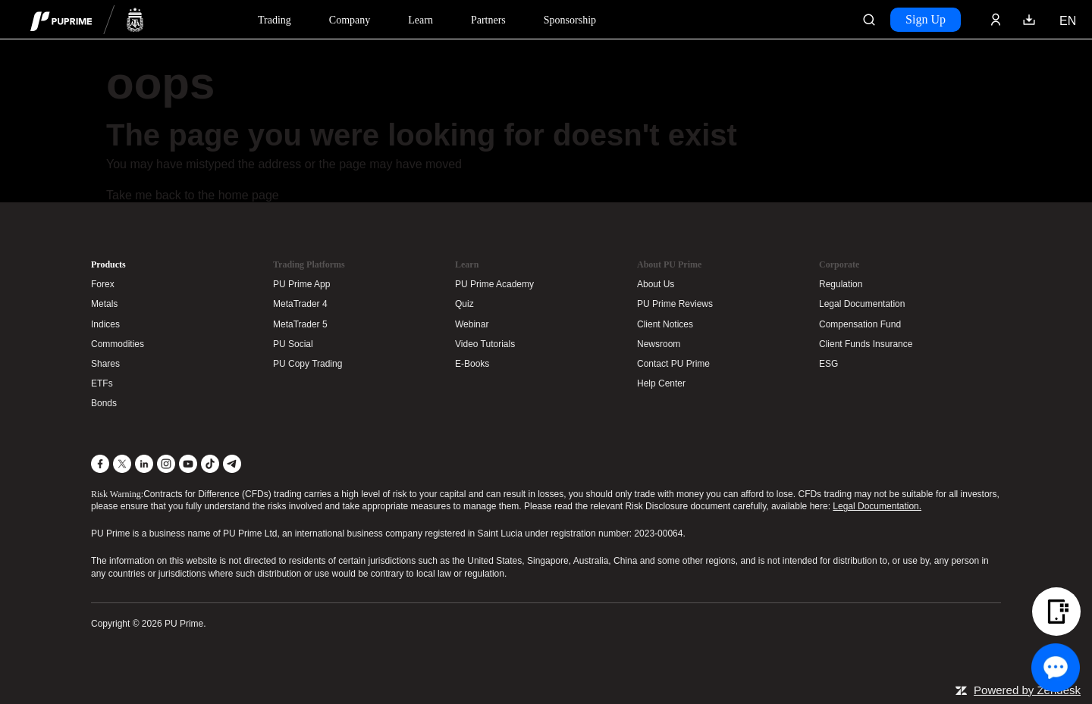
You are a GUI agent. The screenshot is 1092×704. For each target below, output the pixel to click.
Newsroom (658, 344)
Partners (488, 20)
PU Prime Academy (494, 284)
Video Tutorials (485, 344)
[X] (122, 464)
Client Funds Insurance (865, 344)
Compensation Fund (860, 324)
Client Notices (665, 324)
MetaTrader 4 (300, 304)
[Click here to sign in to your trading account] (996, 19)
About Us (655, 284)
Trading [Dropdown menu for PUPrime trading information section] (274, 20)
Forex (103, 284)
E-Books (472, 363)
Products (108, 264)
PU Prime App (301, 284)
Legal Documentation (862, 304)
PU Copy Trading (307, 363)
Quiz (464, 304)
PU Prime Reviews (675, 304)
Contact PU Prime (673, 363)
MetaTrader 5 (300, 324)
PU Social (293, 344)
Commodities (117, 344)
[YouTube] (188, 464)
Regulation (840, 284)
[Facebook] (100, 464)
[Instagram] (166, 464)
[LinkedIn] (144, 464)
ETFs (102, 383)
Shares (105, 363)
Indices (105, 324)
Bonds (104, 403)
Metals (104, 304)
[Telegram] (232, 464)
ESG (828, 363)
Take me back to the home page (192, 195)
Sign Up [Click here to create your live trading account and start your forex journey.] (925, 19)
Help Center (661, 383)
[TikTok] (210, 464)
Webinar (471, 324)
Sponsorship (570, 20)
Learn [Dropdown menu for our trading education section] (420, 20)
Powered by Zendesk (1027, 690)
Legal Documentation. (877, 506)
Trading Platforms (309, 264)
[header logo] (87, 19)
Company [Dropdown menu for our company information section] (349, 20)
